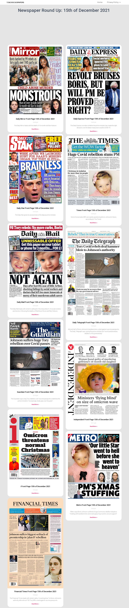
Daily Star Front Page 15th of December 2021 (35, 208)
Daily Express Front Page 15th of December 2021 (94, 119)
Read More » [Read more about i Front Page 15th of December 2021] (35, 493)
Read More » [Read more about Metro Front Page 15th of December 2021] (93, 517)
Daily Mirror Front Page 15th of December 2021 (35, 119)
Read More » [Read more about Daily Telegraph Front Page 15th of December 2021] (93, 337)
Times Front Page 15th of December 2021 (93, 210)
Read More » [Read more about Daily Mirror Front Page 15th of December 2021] (35, 129)
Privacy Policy (113, 2)
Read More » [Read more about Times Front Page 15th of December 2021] (93, 222)
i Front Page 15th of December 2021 (35, 486)
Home (99, 2)
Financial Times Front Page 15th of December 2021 (35, 591)
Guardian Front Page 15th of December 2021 (35, 392)
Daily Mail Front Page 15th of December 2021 (35, 302)
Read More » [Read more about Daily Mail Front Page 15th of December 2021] (35, 314)
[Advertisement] (64, 28)
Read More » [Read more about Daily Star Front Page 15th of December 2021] (35, 218)
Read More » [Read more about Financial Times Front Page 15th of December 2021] (35, 604)
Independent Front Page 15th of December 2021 (93, 419)
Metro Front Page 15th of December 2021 (93, 505)
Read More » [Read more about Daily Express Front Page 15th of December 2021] (93, 131)
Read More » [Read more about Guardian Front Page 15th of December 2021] (35, 404)
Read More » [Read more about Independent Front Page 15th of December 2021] (93, 426)
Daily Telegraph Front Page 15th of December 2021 (94, 322)
